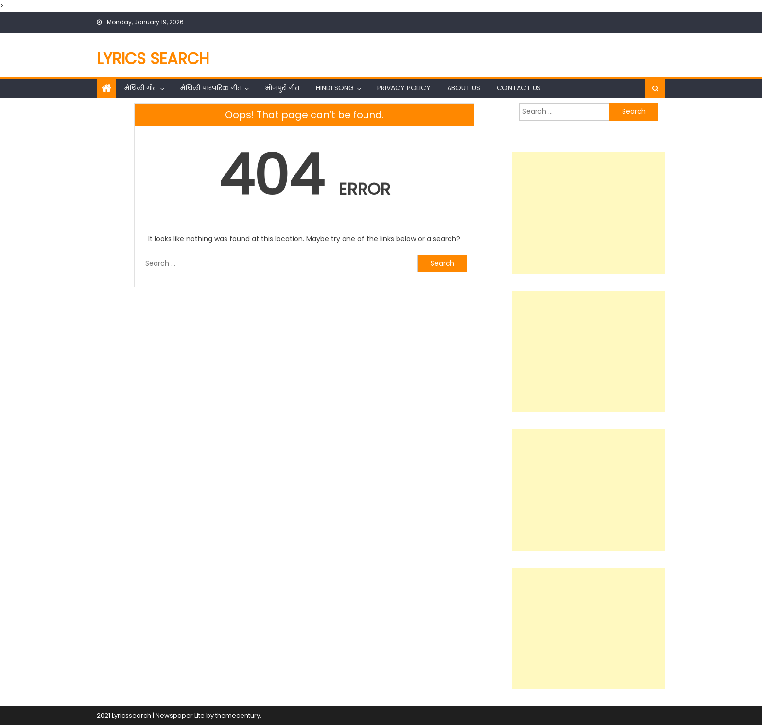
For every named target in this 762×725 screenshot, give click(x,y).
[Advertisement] (588, 213)
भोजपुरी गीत (282, 88)
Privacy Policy (404, 88)
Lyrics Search (153, 58)
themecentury (237, 715)
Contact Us (519, 88)
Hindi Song (335, 88)
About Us (463, 88)
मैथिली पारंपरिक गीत (211, 88)
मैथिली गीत (140, 88)
